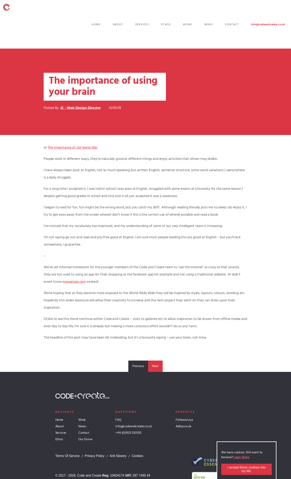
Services (142, 24)
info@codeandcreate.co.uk (268, 24)
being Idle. (89, 148)
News (208, 24)
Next (155, 366)
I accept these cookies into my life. (247, 469)
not (79, 148)
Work (187, 24)
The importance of (62, 148)
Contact (232, 24)
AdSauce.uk (183, 426)
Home (96, 24)
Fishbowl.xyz (184, 420)
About (118, 24)
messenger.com (74, 282)
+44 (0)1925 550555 (128, 433)
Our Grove (85, 439)
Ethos (166, 24)
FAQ (118, 420)
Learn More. (242, 457)
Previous (138, 366)
